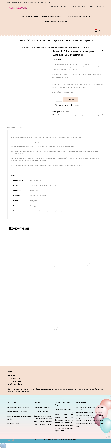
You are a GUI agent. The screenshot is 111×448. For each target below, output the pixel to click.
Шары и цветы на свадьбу (56, 21)
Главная (25, 47)
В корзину (70, 99)
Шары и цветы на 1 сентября (78, 16)
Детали (23, 127)
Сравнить (76, 105)
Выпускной (33, 47)
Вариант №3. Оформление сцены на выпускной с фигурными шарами (100, 52)
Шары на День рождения (52, 16)
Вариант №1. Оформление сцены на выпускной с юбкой (102, 52)
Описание (11, 127)
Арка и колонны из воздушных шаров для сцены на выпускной (80, 115)
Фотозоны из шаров (30, 16)
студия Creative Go (70, 439)
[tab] (13, 127)
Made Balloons (48, 439)
